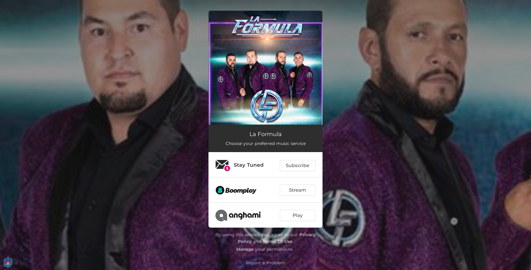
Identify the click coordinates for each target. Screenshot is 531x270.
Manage (245, 249)
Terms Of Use (278, 241)
